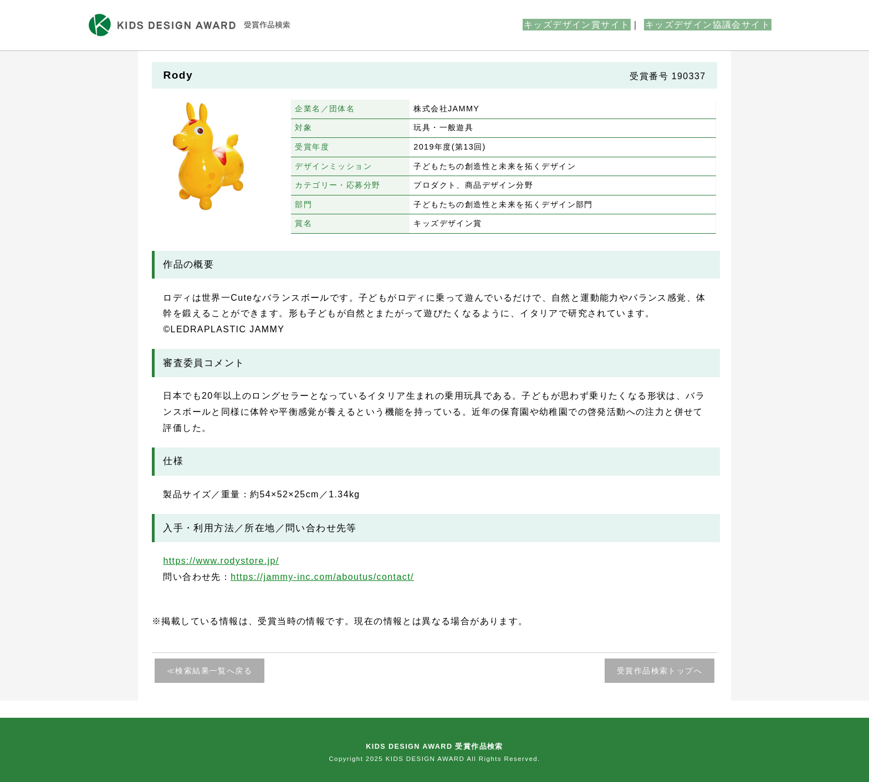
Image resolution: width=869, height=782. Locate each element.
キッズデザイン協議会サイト (707, 24)
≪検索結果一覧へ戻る (209, 670)
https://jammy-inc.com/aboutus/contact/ (322, 577)
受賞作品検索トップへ (659, 670)
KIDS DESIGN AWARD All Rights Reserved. (463, 758)
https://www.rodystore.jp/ (221, 560)
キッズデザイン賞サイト (577, 24)
